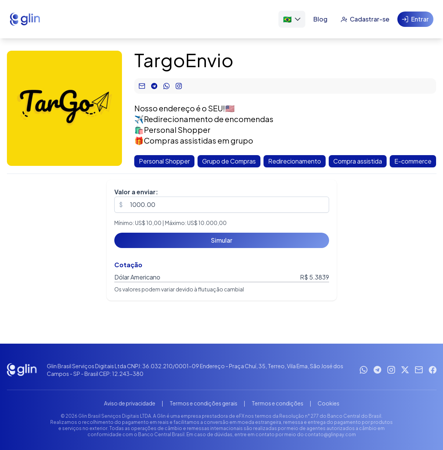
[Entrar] (415, 19)
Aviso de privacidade (129, 403)
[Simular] (221, 240)
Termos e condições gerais (203, 403)
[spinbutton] (221, 205)
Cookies (328, 403)
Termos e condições (277, 403)
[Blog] (320, 19)
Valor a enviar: (136, 192)
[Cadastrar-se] (365, 19)
